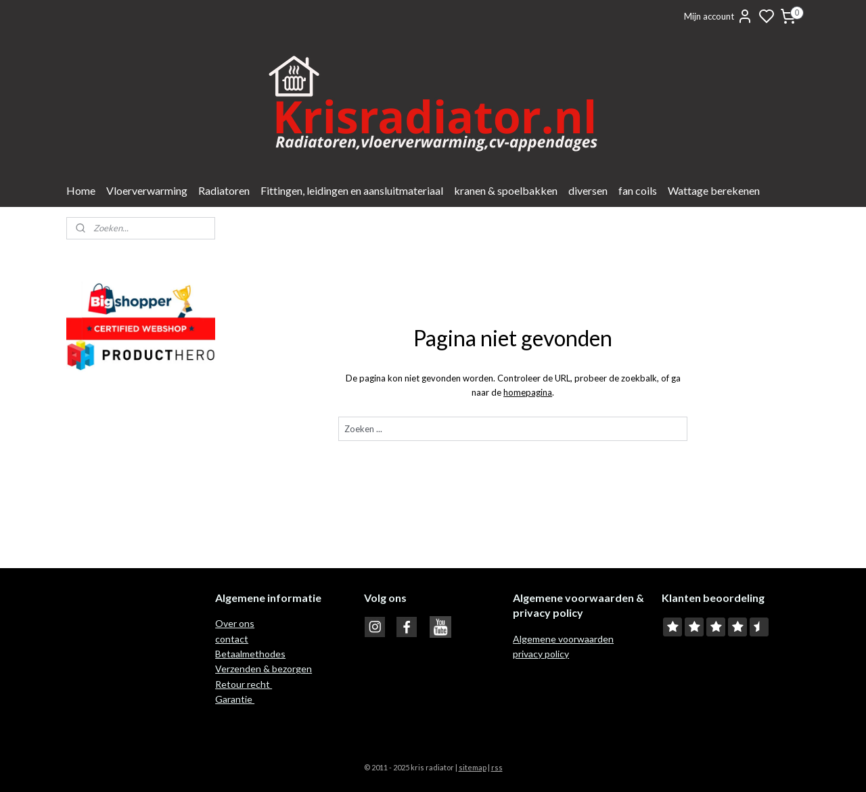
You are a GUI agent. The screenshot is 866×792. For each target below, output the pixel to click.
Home (80, 190)
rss (497, 767)
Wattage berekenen (714, 190)
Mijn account (718, 16)
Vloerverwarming (146, 190)
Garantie (234, 699)
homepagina (527, 392)
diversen (588, 190)
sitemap (472, 767)
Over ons (234, 623)
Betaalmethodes (250, 653)
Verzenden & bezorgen (263, 668)
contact (231, 639)
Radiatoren (224, 190)
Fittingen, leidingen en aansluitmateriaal (351, 190)
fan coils (637, 190)
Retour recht (243, 684)
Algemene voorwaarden (563, 639)
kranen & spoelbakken (505, 190)
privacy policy (541, 653)
